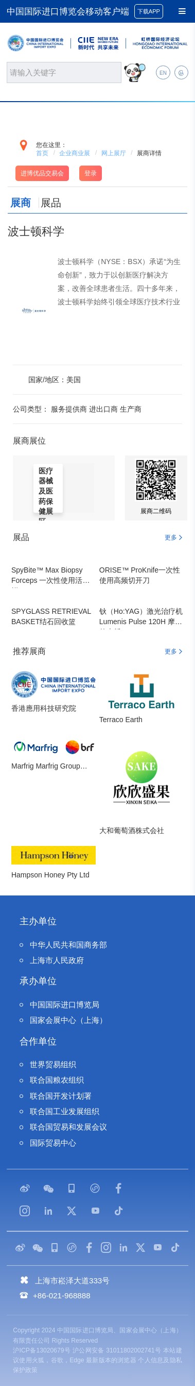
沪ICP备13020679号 (41, 1350)
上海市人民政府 (57, 960)
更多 (171, 537)
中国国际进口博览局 (64, 1004)
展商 (20, 202)
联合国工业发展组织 (64, 1111)
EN (163, 73)
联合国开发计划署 (61, 1095)
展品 (51, 202)
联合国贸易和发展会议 (68, 1126)
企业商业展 (74, 153)
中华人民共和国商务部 (68, 944)
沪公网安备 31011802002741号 (117, 1350)
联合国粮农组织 (57, 1079)
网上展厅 (113, 153)
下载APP (148, 11)
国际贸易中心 (53, 1142)
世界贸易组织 (53, 1064)
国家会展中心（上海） (68, 1020)
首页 (42, 153)
